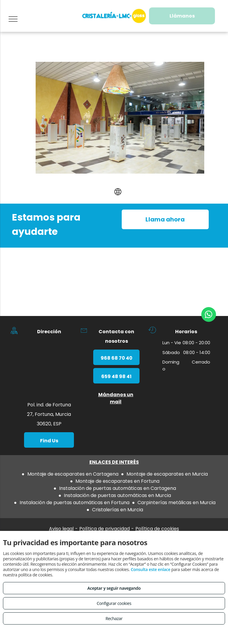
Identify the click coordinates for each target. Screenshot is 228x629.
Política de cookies (157, 528)
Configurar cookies (114, 603)
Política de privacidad (104, 528)
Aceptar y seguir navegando (113, 588)
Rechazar (113, 618)
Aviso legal (61, 528)
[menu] (13, 19)
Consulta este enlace (150, 569)
